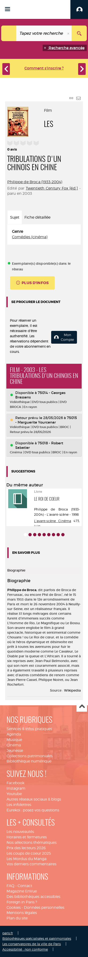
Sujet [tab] (14, 217)
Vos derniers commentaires (31, 864)
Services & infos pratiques (29, 729)
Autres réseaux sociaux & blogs (34, 799)
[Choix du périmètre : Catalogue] (8, 33)
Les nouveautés (20, 831)
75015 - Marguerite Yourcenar (46, 420)
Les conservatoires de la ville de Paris (31, 944)
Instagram (16, 788)
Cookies (14, 907)
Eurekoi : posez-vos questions (33, 810)
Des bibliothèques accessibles (33, 896)
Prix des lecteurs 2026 (26, 848)
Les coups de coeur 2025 (29, 853)
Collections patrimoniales (30, 756)
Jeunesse (15, 750)
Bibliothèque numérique (29, 761)
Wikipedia (72, 690)
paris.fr (7, 933)
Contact (25, 885)
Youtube (14, 794)
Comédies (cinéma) (29, 237)
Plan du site (17, 918)
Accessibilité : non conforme (25, 949)
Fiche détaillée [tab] (37, 217)
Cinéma (14, 745)
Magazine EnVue (22, 891)
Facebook (15, 783)
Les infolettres (19, 804)
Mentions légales (22, 912)
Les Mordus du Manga (26, 859)
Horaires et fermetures (27, 837)
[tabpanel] (44, 234)
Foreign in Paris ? (22, 902)
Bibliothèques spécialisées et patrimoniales (36, 938)
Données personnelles (44, 907)
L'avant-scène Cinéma (52, 521)
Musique (14, 739)
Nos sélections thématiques (32, 842)
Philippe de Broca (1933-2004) (34, 182)
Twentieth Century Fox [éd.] (52, 188)
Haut (82, 707)
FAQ (10, 885)
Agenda (14, 734)
